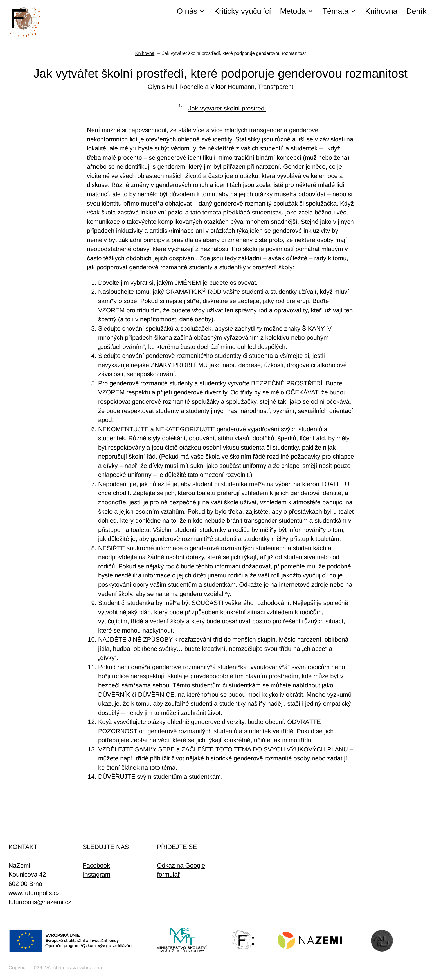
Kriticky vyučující (242, 11)
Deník (416, 11)
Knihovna (381, 11)
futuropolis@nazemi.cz (39, 902)
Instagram (96, 874)
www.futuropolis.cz (34, 893)
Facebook (96, 865)
